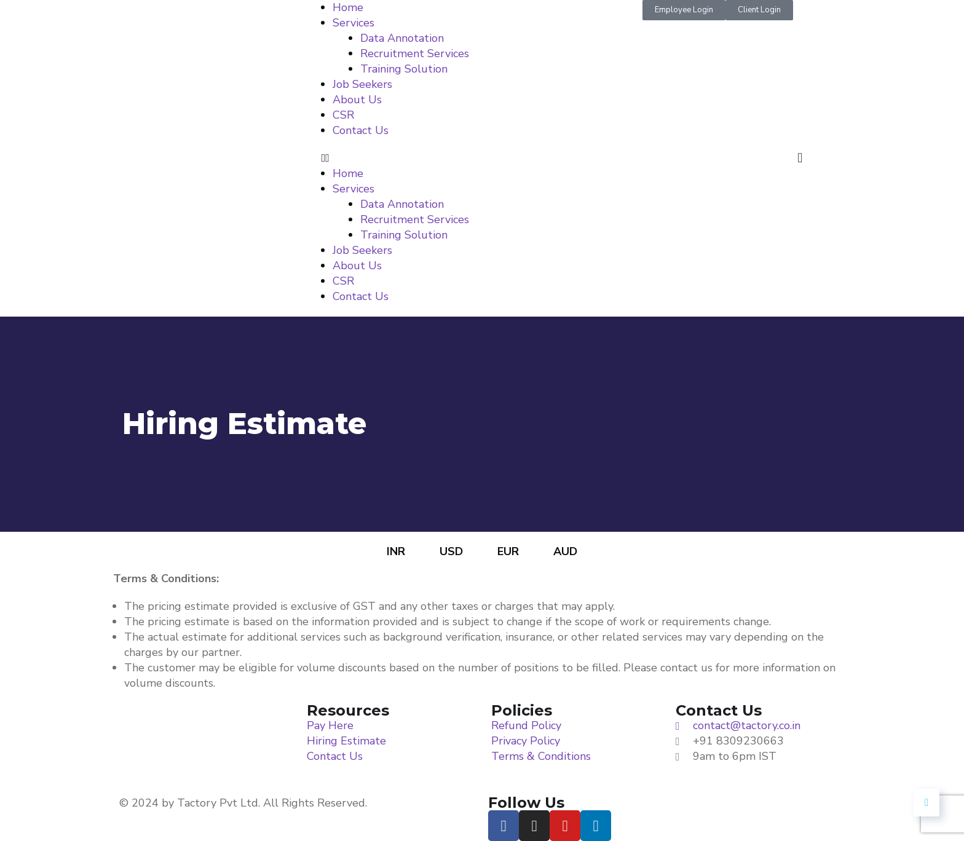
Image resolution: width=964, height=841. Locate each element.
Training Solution (404, 68)
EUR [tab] (508, 551)
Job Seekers (362, 84)
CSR (343, 115)
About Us (357, 99)
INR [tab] (396, 551)
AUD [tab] (565, 551)
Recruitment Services (414, 53)
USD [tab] (451, 551)
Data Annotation (402, 38)
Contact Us (361, 130)
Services (353, 22)
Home (348, 7)
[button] (482, 158)
